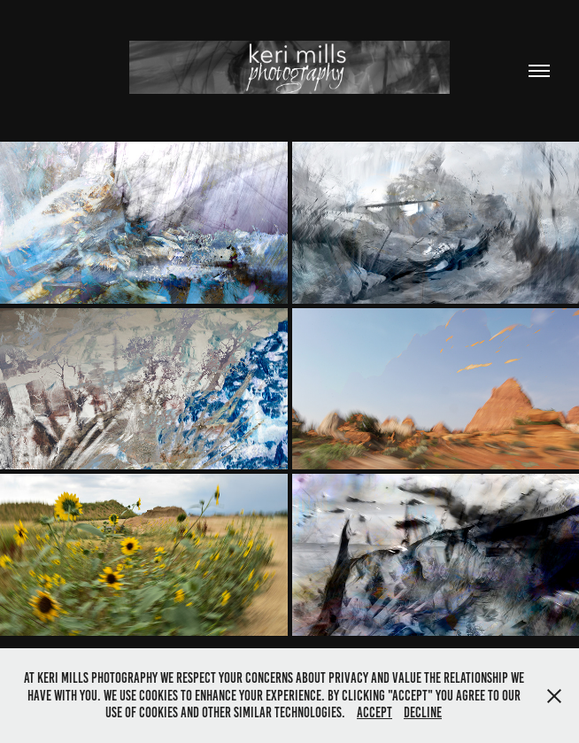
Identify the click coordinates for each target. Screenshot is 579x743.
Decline (423, 712)
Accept (374, 712)
